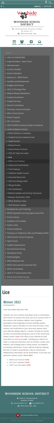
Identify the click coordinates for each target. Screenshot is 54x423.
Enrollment (39, 42)
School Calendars (14, 73)
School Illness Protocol (17, 149)
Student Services (14, 101)
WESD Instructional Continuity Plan (22, 265)
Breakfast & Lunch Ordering (19, 209)
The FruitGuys (14, 169)
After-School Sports (15, 113)
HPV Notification (15, 189)
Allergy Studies (14, 185)
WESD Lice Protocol (16, 161)
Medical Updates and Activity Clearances (25, 193)
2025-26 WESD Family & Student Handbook (25, 125)
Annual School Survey (16, 249)
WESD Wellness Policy (17, 201)
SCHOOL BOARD (14, 69)
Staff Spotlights (13, 257)
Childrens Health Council (18, 173)
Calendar (14, 42)
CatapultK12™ (31, 420)
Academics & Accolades (16, 221)
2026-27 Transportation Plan (19, 273)
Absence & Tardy (31, 42)
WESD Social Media (15, 269)
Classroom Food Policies (18, 165)
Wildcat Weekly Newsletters (18, 93)
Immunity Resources (16, 177)
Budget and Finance (15, 85)
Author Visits (12, 225)
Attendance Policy (14, 253)
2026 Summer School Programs (20, 237)
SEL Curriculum (13, 121)
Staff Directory (22, 42)
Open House (12, 241)
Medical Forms (14, 145)
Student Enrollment (15, 97)
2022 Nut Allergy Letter (18, 181)
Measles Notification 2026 (19, 197)
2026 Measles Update (17, 205)
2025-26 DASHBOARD (16, 57)
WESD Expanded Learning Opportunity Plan (25, 213)
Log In (41, 420)
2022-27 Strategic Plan (16, 89)
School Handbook (14, 229)
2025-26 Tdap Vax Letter (18, 153)
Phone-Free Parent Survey (18, 277)
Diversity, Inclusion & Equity (18, 109)
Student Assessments (16, 245)
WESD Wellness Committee (19, 133)
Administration (13, 65)
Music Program (13, 117)
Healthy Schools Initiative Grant (21, 137)
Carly (17, 336)
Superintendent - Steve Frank (19, 61)
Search (37, 6)
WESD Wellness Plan (15, 261)
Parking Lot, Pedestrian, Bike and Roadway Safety (28, 233)
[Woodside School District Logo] (27, 15)
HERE (27, 360)
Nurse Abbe (28, 355)
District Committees (15, 105)
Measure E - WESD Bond (17, 77)
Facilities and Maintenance (18, 81)
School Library (13, 217)
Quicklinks (49, 6)
